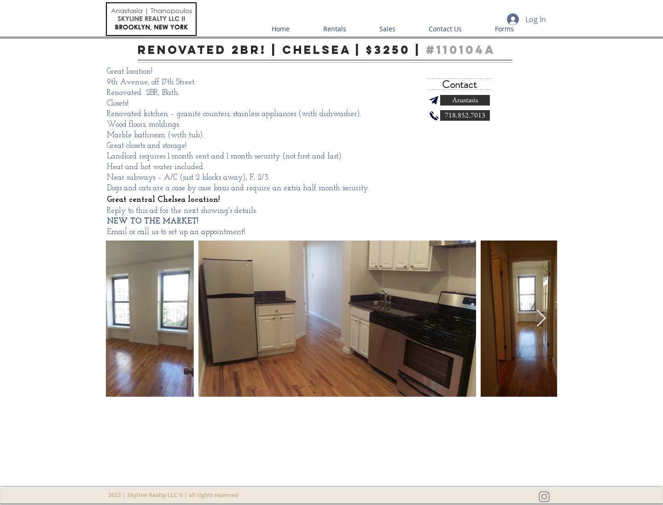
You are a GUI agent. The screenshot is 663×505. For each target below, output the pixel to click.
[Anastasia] (465, 100)
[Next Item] (541, 319)
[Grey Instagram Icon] (544, 496)
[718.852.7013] (465, 115)
